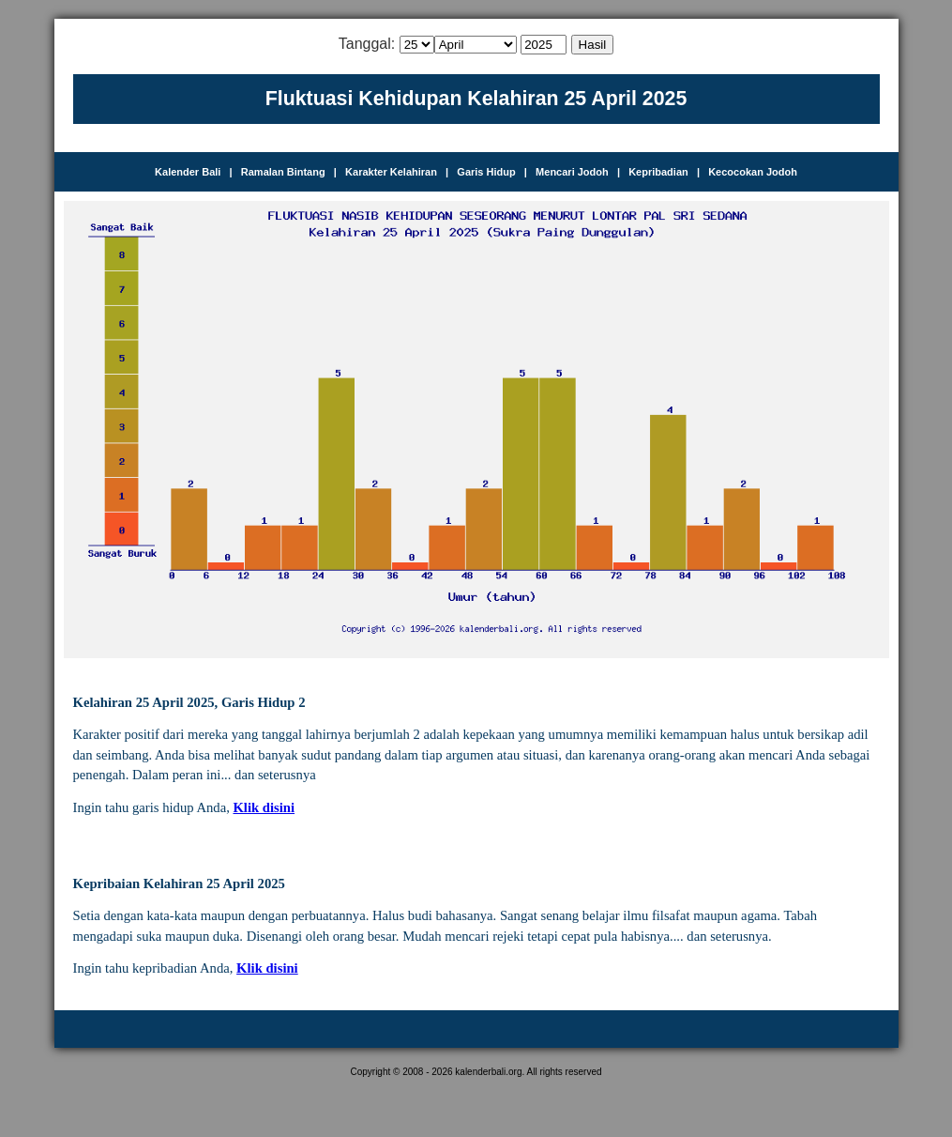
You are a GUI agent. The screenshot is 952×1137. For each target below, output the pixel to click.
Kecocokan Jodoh (752, 171)
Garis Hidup (486, 171)
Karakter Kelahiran (391, 171)
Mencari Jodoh (572, 171)
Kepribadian (658, 171)
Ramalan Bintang (283, 171)
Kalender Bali (187, 171)
